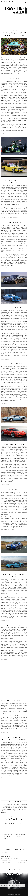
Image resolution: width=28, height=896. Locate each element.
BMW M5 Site (4, 532)
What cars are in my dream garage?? (14, 34)
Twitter (23, 890)
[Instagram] (4, 2)
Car (3, 858)
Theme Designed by (14, 894)
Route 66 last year (22, 191)
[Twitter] (1, 2)
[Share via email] (5, 856)
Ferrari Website (5, 484)
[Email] (21, 819)
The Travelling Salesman (12, 890)
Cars (18, 30)
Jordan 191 (3, 133)
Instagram (7, 892)
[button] (26, 2)
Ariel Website (4, 659)
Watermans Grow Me (20, 862)
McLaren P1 (4, 268)
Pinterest (14, 892)
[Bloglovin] (14, 2)
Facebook (21, 892)
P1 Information (5, 359)
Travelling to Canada (7, 862)
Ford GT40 (4, 403)
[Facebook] (12, 2)
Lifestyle (16, 858)
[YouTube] (9, 2)
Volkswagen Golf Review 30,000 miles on (7, 851)
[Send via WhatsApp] (9, 856)
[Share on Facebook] (7, 856)
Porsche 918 (6, 247)
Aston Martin (4, 732)
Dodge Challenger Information (9, 217)
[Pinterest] (7, 2)
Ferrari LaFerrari (16, 247)
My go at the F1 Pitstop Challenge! (7, 836)
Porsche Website (5, 620)
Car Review (7, 858)
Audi (2, 777)
